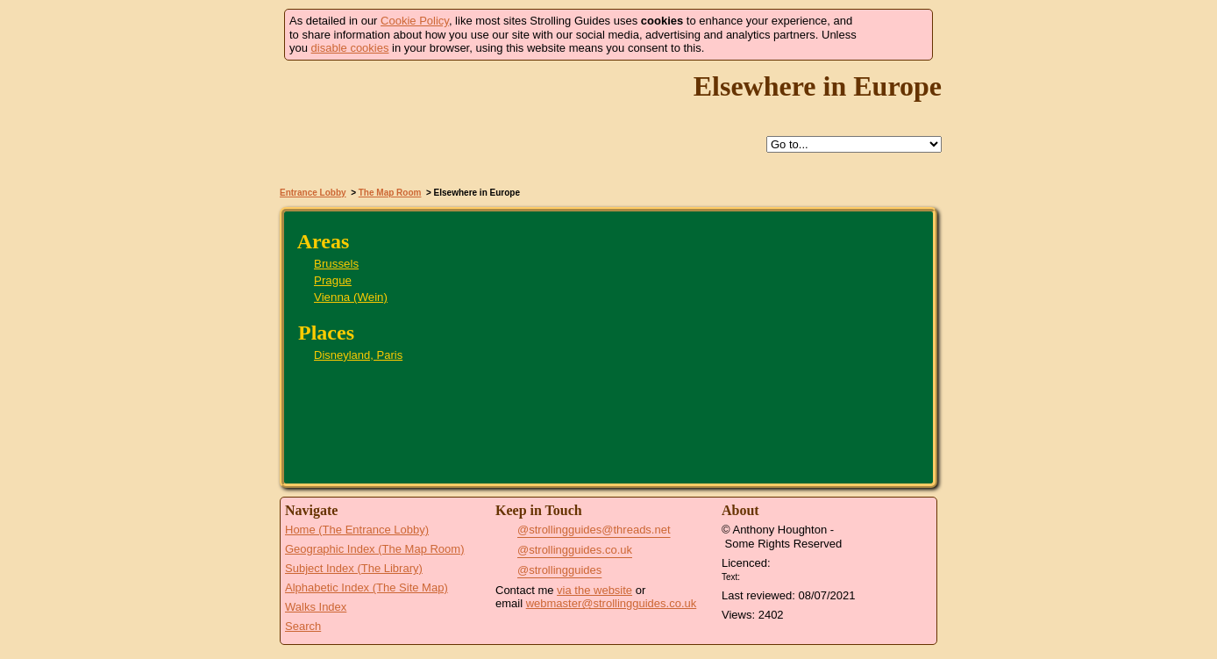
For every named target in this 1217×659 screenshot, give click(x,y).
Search (303, 626)
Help (586, 145)
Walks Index (315, 606)
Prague (333, 280)
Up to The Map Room (626, 145)
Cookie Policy (415, 20)
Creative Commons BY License (777, 574)
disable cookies (350, 47)
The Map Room (390, 192)
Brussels (336, 263)
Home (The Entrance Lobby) (357, 529)
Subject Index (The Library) (354, 568)
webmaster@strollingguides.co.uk (611, 603)
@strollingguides (559, 570)
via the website (594, 590)
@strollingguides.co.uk (574, 549)
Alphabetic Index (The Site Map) (366, 587)
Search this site (666, 145)
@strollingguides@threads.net (594, 529)
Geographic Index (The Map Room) (374, 548)
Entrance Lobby (313, 192)
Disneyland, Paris (358, 355)
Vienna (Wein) (351, 297)
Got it (895, 35)
